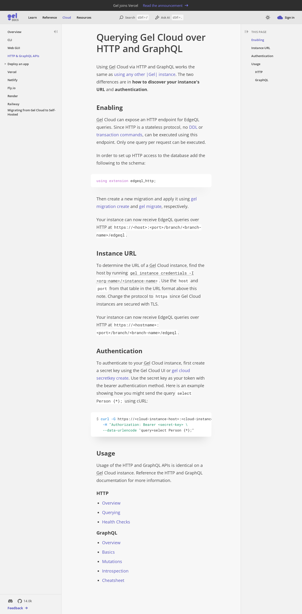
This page (258, 32)
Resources (84, 17)
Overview (14, 32)
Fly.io (12, 88)
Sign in (285, 17)
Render (13, 96)
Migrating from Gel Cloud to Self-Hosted (31, 112)
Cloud (66, 17)
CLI (10, 40)
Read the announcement (166, 5)
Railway (13, 104)
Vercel (12, 72)
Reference (49, 17)
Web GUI (14, 48)
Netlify (12, 80)
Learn (32, 17)
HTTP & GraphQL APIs (23, 56)
